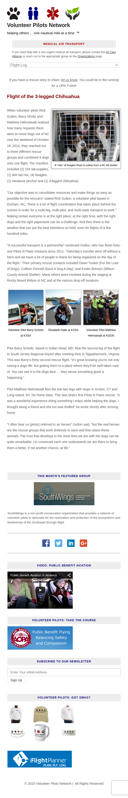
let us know (69, 80)
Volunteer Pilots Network (38, 25)
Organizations (86, 56)
